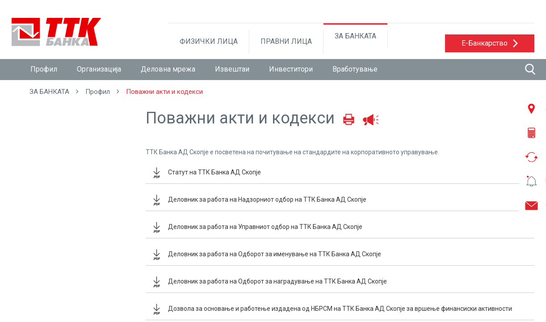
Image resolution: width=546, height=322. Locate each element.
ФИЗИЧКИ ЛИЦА (209, 41)
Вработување (355, 69)
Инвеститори (291, 69)
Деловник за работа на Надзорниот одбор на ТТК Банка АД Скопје (267, 199)
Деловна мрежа (168, 69)
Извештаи (232, 69)
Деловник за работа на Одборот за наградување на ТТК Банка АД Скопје (277, 281)
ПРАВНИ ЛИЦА (286, 41)
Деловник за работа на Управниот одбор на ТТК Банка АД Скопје (265, 226)
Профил (43, 69)
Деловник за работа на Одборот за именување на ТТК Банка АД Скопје (274, 254)
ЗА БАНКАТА (355, 36)
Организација (99, 69)
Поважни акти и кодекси (164, 92)
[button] (489, 43)
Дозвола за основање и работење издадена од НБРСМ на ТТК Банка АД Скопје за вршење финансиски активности (340, 308)
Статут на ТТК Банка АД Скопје (214, 172)
